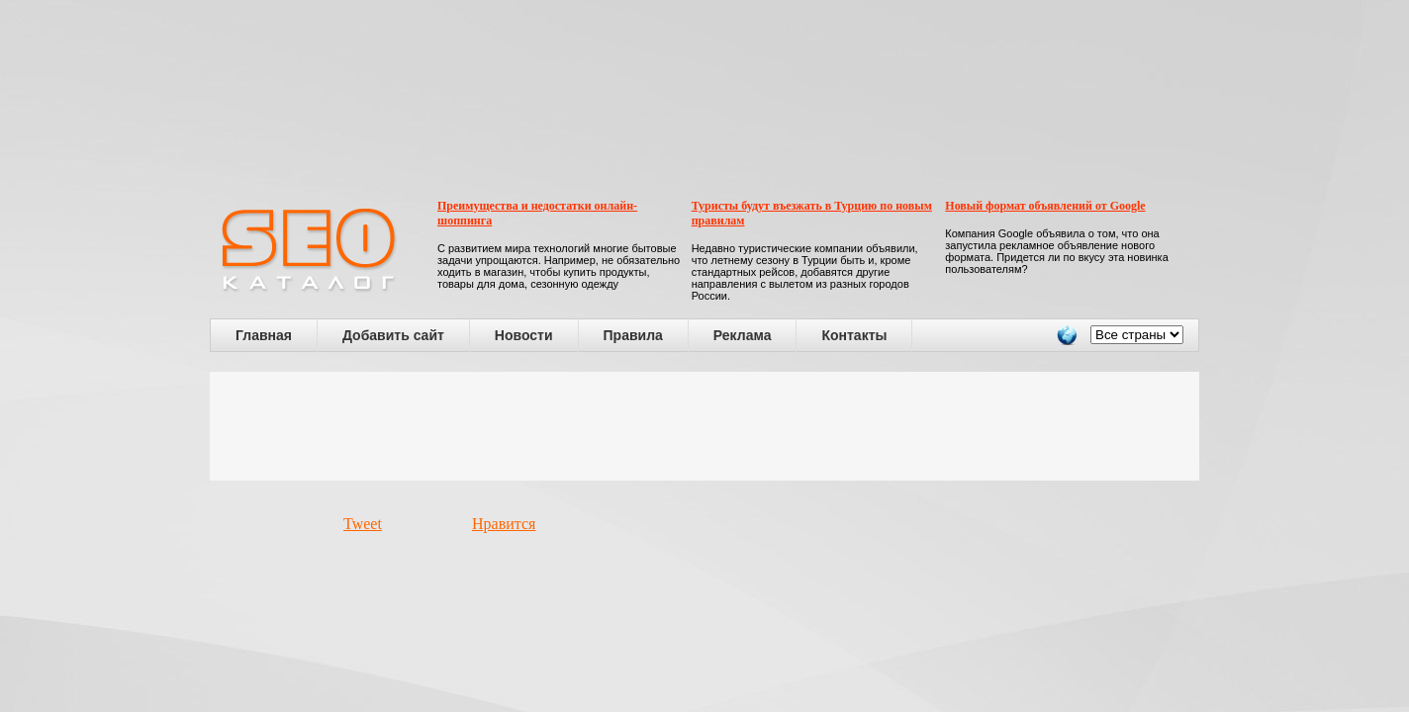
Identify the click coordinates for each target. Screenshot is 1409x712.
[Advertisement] (704, 426)
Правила (633, 335)
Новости (524, 335)
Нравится (503, 523)
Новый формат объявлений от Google (1045, 206)
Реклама (742, 335)
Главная (263, 335)
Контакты (854, 335)
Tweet (362, 523)
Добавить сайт (393, 335)
